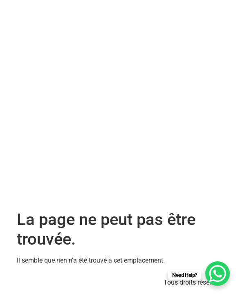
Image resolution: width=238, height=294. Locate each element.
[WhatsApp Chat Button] (217, 273)
